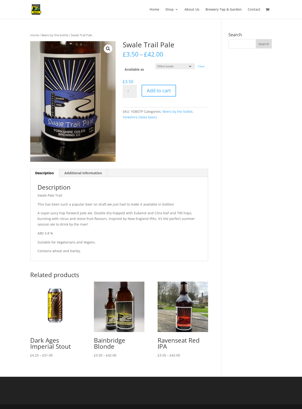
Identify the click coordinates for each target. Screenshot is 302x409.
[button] (108, 49)
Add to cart (159, 90)
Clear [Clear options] (201, 66)
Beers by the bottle (55, 35)
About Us (192, 10)
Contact (254, 10)
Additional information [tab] (83, 173)
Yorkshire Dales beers (140, 117)
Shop (169, 10)
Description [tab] (44, 173)
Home (154, 10)
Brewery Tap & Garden (224, 10)
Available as (134, 69)
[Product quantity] (130, 91)
